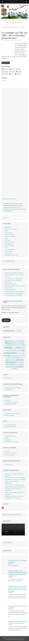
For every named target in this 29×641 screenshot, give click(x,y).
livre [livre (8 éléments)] (11, 355)
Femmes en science (9, 234)
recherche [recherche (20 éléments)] (20, 360)
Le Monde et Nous (6, 40)
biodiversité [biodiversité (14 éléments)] (10, 345)
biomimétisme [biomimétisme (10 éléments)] (17, 345)
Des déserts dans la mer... (11, 284)
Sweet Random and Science (11, 441)
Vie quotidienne (8, 253)
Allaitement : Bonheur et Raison (12, 413)
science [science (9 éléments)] (16, 364)
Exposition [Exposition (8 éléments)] (19, 353)
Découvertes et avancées (11, 229)
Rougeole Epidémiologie (10, 426)
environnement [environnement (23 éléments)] (10, 353)
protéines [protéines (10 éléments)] (13, 360)
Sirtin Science (8, 440)
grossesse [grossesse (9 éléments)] (23, 353)
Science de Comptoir (10, 455)
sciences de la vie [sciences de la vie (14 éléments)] (11, 366)
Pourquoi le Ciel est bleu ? (11, 453)
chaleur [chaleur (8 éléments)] (14, 347)
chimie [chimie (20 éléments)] (18, 347)
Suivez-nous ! (7, 542)
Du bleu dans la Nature (10, 289)
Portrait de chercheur (10, 245)
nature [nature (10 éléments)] (24, 355)
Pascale (16, 203)
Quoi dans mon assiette (10, 424)
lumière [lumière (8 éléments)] (13, 355)
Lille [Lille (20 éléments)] (8, 355)
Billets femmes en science (9, 198)
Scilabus (7, 438)
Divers (6, 231)
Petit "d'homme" (8, 244)
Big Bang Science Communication (13, 387)
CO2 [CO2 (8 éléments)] (5, 350)
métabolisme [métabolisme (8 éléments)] (20, 355)
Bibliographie (8, 227)
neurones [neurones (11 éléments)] (8, 357)
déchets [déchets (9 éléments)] (8, 350)
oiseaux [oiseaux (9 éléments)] (12, 357)
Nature (6, 238)
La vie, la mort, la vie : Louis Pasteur (13, 278)
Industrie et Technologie (10, 404)
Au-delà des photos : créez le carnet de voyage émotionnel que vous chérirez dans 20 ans (15, 486)
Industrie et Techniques (10, 236)
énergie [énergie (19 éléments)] (20, 366)
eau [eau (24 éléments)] (23, 350)
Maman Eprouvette (9, 415)
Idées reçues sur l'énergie (11, 402)
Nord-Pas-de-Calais (9, 242)
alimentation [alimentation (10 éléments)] (22, 340)
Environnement (8, 232)
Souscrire (6, 320)
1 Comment (19, 40)
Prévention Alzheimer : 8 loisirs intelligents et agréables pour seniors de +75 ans (17, 572)
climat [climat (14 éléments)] (23, 347)
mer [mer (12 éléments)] (16, 355)
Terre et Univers (8, 251)
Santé (6, 247)
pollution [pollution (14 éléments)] (8, 360)
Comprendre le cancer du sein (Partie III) (14, 293)
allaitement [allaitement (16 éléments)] (8, 343)
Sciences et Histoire (9, 249)
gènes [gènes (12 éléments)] (5, 355)
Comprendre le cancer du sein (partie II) (14, 291)
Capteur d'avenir (9, 464)
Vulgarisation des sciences (11, 255)
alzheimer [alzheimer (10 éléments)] (15, 343)
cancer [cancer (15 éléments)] (23, 345)
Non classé (7, 240)
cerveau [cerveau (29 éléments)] (8, 347)
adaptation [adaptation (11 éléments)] (6, 340)
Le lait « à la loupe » (16, 498)
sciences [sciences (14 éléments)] (21, 364)
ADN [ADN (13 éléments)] (11, 341)
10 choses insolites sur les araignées (13, 295)
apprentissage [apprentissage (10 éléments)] (21, 343)
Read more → (6, 62)
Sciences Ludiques (9, 492)
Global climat (8, 378)
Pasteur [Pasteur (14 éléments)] (17, 357)
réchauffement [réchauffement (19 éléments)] (11, 362)
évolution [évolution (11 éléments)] (14, 368)
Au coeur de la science (10, 436)
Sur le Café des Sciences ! (13, 514)
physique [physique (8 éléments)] (21, 357)
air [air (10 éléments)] (18, 340)
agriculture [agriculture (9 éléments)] (15, 340)
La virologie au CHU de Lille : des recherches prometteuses (14, 35)
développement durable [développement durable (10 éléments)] (15, 350)
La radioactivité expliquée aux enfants (14, 272)
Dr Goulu (7, 451)
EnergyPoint (8, 400)
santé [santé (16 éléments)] (12, 364)
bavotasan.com (21, 639)
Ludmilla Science (9, 389)
